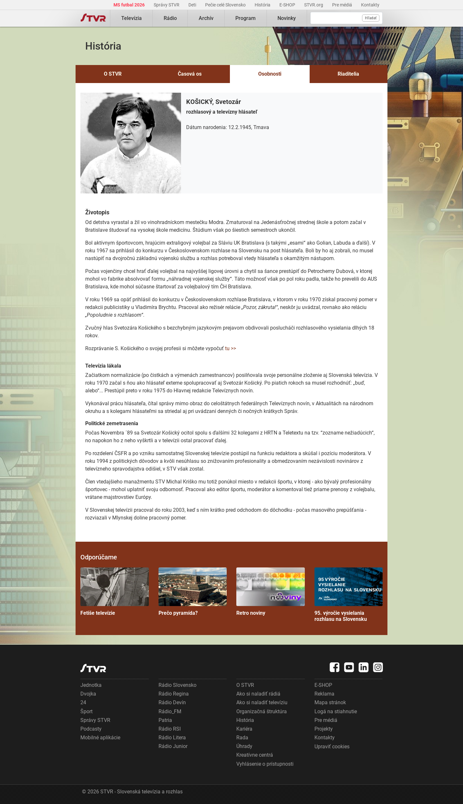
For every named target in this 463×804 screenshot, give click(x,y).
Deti (192, 4)
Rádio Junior (173, 746)
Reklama (324, 694)
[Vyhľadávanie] (346, 18)
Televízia (131, 18)
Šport (86, 711)
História (263, 4)
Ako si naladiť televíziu (261, 702)
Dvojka (88, 694)
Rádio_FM (170, 711)
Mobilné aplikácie (100, 737)
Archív (206, 18)
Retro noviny (270, 591)
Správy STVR (167, 4)
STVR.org (314, 4)
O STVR (113, 74)
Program (245, 18)
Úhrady (244, 746)
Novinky (286, 18)
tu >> (230, 348)
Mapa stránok (330, 702)
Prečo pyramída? (193, 591)
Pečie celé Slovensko (226, 4)
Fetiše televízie (114, 591)
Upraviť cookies (332, 746)
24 (83, 702)
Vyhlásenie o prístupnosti (265, 764)
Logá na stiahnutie (335, 711)
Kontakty (370, 4)
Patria (165, 720)
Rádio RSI (170, 729)
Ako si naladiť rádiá (258, 694)
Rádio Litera (172, 737)
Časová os (190, 74)
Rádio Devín (172, 702)
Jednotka (91, 685)
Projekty (323, 729)
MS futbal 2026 (129, 4)
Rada (242, 737)
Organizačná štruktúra (261, 711)
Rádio (170, 18)
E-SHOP (287, 4)
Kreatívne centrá (254, 755)
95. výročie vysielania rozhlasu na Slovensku (348, 594)
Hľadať (371, 18)
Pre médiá (342, 4)
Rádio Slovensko (177, 685)
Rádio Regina (174, 694)
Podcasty (91, 729)
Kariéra (244, 729)
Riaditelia (348, 74)
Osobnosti (269, 74)
